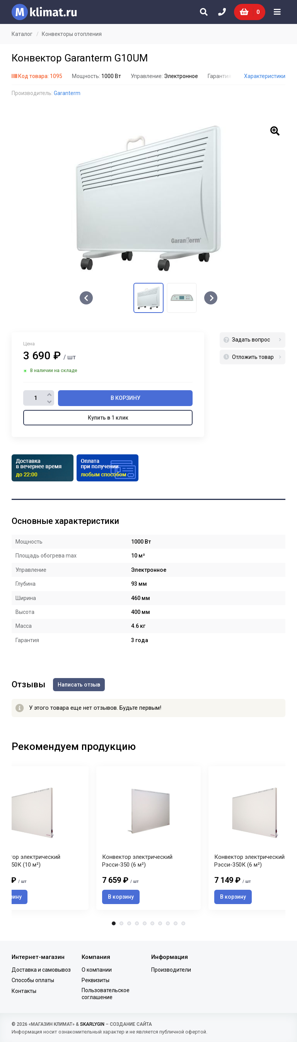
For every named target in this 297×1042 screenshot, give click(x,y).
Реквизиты (95, 980)
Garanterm (67, 93)
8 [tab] (168, 923)
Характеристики (264, 76)
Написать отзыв (79, 685)
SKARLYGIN (92, 1024)
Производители (171, 970)
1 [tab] (114, 923)
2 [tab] (121, 923)
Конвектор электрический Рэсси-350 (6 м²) (137, 860)
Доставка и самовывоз (41, 970)
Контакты (24, 991)
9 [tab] (176, 923)
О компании (97, 970)
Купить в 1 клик (108, 418)
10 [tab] (183, 923)
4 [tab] (137, 923)
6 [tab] (152, 923)
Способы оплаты (33, 980)
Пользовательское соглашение (106, 993)
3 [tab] (129, 923)
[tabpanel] (148, 837)
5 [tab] (145, 923)
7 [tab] (160, 923)
